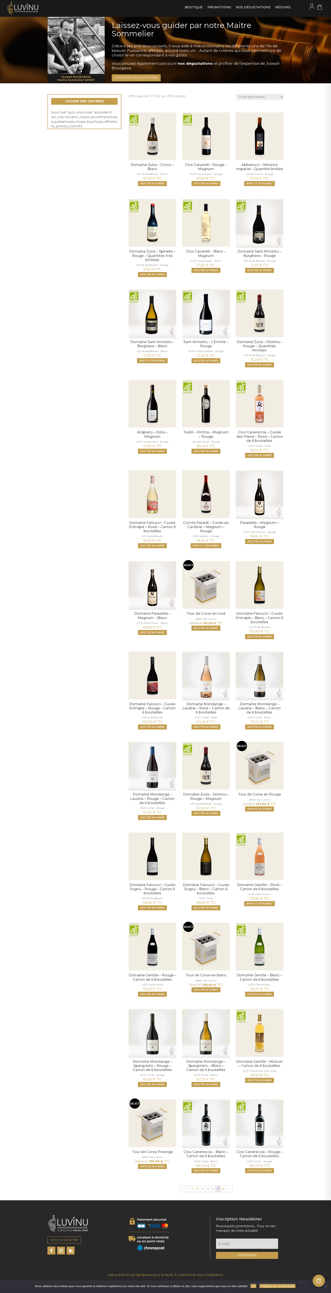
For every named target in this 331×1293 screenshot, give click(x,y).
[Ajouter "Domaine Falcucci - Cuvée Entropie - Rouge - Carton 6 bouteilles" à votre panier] (152, 726)
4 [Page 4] (203, 1189)
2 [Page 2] (193, 1189)
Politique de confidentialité (277, 1286)
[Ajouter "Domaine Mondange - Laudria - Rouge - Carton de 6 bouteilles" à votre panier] (152, 817)
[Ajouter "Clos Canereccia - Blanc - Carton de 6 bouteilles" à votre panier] (206, 1170)
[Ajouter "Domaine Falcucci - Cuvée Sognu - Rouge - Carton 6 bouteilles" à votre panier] (152, 907)
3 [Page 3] (198, 1189)
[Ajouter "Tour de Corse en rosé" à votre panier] (206, 628)
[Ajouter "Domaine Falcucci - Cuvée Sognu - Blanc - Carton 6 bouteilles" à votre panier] (206, 907)
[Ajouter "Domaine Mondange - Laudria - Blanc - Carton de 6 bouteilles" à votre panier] (259, 726)
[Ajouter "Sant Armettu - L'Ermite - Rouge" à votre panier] (206, 360)
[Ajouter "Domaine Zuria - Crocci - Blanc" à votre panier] (152, 183)
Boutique (194, 7)
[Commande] (260, 97)
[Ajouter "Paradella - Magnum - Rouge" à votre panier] (259, 541)
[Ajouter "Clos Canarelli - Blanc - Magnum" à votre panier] (206, 270)
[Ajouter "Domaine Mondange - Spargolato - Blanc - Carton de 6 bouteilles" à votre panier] (206, 1084)
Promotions (219, 7)
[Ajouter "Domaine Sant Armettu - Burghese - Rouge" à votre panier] (259, 270)
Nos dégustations (253, 7)
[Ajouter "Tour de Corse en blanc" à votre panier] (206, 989)
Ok (253, 1286)
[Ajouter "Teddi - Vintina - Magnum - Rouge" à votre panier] (206, 451)
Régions (283, 7)
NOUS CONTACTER (64, 1240)
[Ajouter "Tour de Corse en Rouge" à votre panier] (259, 808)
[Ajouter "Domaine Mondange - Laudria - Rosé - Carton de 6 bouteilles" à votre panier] (206, 726)
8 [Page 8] (223, 1189)
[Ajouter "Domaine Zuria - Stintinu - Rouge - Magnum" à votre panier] (206, 813)
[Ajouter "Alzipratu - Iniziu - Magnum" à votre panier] (152, 451)
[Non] (325, 1286)
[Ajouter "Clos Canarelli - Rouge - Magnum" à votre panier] (206, 183)
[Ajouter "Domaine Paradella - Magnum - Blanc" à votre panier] (152, 632)
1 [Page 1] (188, 1189)
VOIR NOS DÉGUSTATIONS (136, 78)
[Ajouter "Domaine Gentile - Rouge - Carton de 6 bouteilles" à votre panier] (152, 994)
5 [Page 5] (208, 1189)
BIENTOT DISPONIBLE (259, 183)
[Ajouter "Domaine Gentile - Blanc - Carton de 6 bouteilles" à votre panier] (259, 994)
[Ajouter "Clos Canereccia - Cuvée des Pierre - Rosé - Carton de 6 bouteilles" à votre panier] (259, 455)
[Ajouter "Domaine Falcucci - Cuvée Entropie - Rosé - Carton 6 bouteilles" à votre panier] (152, 545)
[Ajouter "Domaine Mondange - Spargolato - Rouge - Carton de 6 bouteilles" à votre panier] (152, 1084)
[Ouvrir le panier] (319, 1281)
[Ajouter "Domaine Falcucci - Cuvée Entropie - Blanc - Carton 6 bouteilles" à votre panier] (259, 636)
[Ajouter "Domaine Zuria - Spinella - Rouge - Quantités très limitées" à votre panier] (152, 274)
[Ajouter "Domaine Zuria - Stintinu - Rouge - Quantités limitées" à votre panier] (259, 364)
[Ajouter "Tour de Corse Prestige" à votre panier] (152, 1166)
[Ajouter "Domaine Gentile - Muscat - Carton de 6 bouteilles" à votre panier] (259, 1080)
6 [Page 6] (213, 1189)
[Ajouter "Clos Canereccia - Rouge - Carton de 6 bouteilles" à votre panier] (259, 1170)
